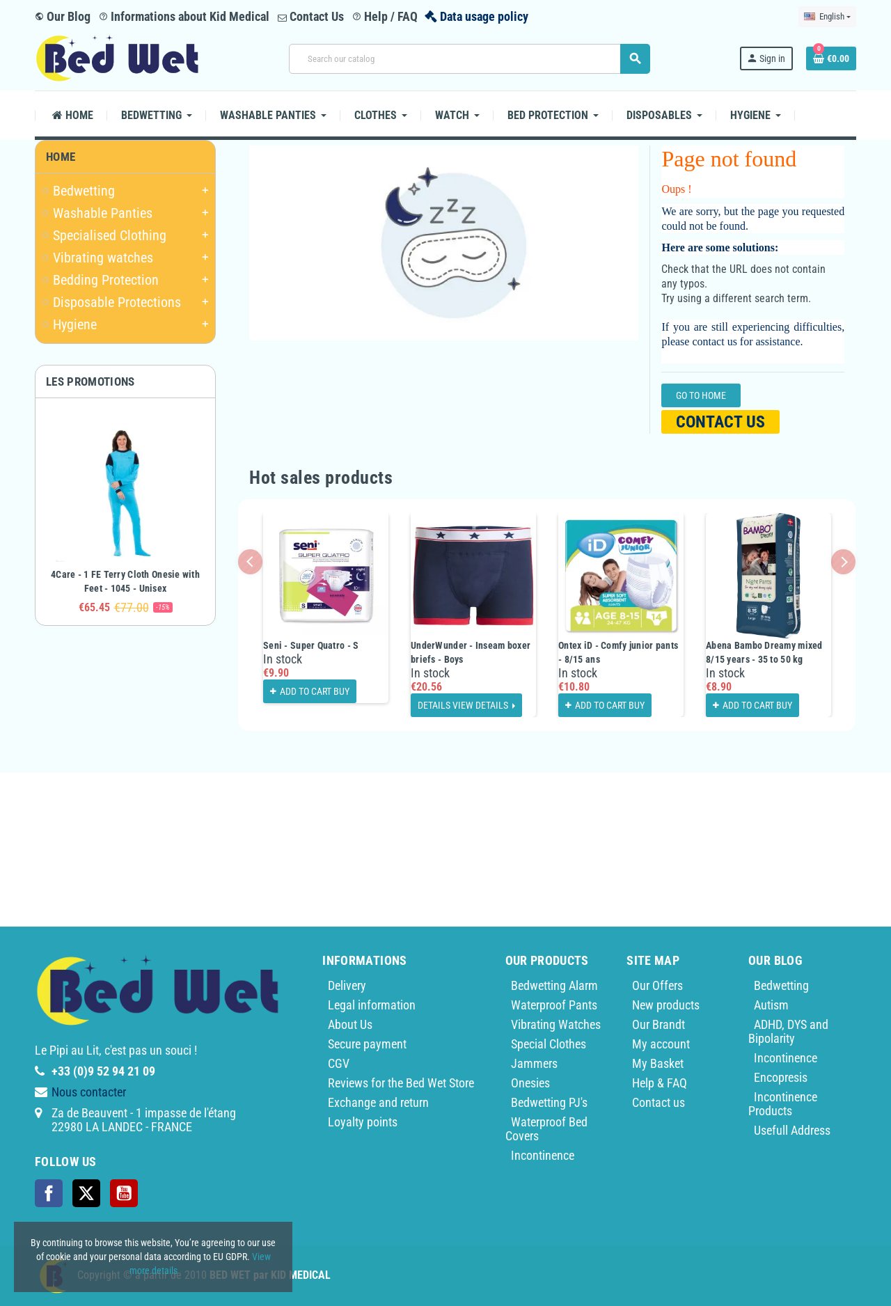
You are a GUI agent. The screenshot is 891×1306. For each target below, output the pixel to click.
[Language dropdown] (827, 16)
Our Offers (657, 985)
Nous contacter (89, 1092)
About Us (350, 1024)
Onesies (530, 1083)
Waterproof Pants (554, 1005)
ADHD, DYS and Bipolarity (788, 1031)
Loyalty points (362, 1122)
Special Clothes (548, 1044)
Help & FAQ (659, 1083)
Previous (250, 561)
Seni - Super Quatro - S (310, 645)
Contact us (720, 422)
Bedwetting (781, 985)
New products (666, 1005)
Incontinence (542, 1155)
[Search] (469, 59)
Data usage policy (484, 16)
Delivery (347, 985)
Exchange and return (378, 1102)
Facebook (49, 1193)
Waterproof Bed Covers (546, 1129)
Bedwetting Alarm (554, 985)
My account (661, 1044)
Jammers (534, 1063)
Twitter (86, 1193)
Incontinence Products (782, 1103)
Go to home (701, 395)
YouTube (124, 1193)
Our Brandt (658, 1024)
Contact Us (311, 16)
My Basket (658, 1063)
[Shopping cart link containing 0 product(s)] (831, 58)
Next (843, 561)
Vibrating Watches (556, 1024)
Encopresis (780, 1077)
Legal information (372, 1005)
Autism (771, 1005)
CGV (338, 1063)
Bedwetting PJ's (549, 1102)
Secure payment (367, 1044)
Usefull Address (792, 1130)
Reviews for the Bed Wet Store (401, 1083)
